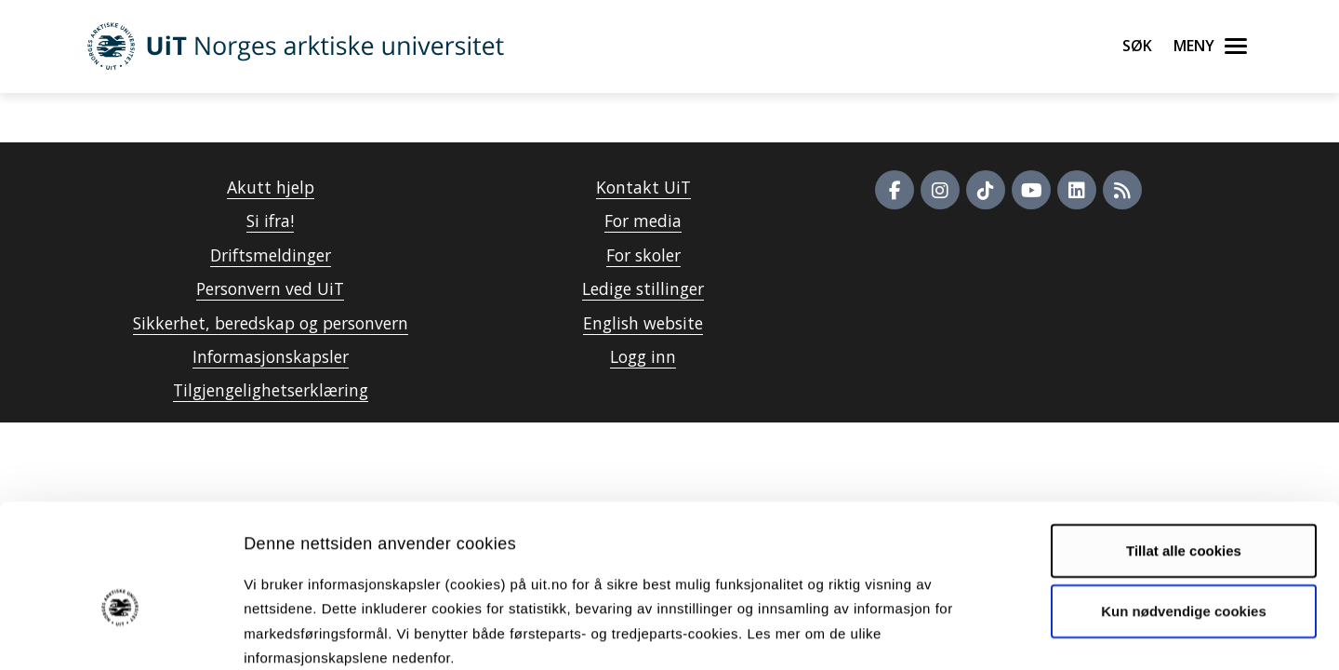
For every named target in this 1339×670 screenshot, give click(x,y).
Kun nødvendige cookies (1183, 511)
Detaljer (990, 633)
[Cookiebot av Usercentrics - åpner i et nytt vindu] (120, 634)
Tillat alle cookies (1183, 450)
